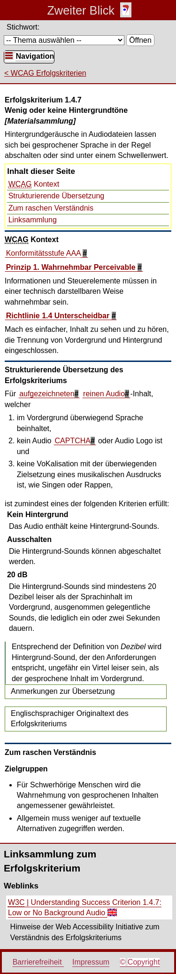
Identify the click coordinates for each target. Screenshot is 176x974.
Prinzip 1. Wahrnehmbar (72, 267)
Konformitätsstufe (44, 253)
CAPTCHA (73, 441)
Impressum (90, 962)
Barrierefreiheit (38, 962)
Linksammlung (32, 220)
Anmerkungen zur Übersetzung (63, 691)
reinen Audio (104, 394)
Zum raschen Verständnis (50, 208)
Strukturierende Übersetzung (56, 196)
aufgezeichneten (46, 394)
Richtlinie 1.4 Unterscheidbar (59, 316)
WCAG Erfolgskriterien (48, 73)
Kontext (33, 184)
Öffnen (140, 40)
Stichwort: (23, 27)
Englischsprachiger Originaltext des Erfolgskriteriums (70, 718)
